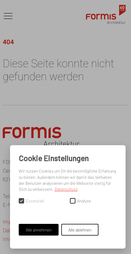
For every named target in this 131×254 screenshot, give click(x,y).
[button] (8, 16)
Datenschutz (66, 189)
